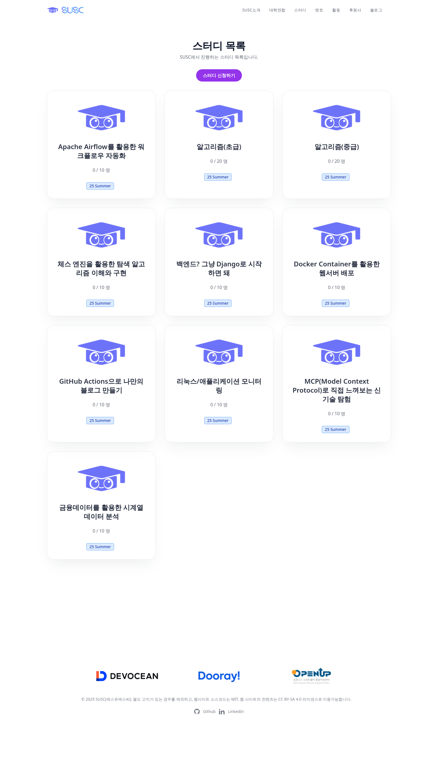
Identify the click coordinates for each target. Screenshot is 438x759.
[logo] (66, 10)
